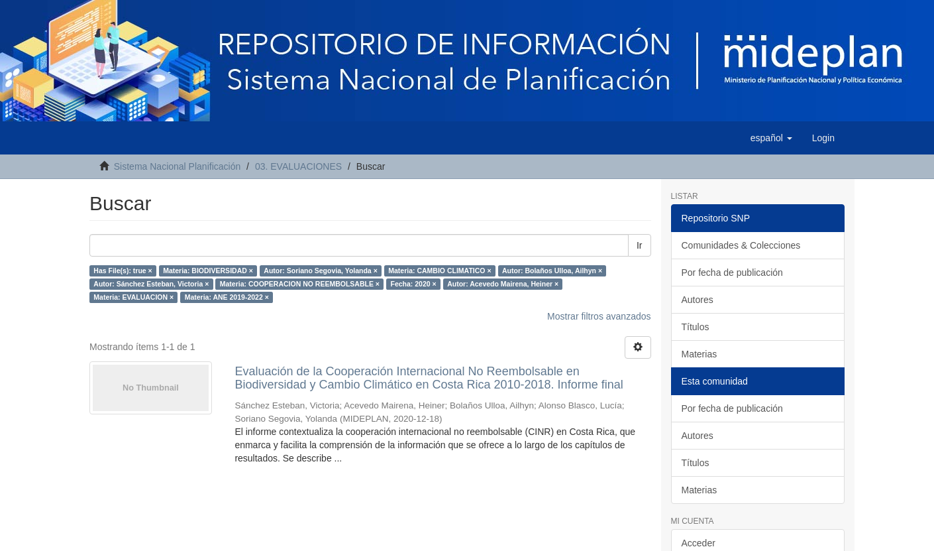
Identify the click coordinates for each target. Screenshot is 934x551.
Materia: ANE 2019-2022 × (227, 297)
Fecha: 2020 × (414, 284)
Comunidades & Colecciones (741, 245)
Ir (640, 245)
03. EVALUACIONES (298, 166)
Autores (697, 299)
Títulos (695, 327)
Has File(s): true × (122, 271)
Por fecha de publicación (732, 272)
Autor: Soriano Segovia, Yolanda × (320, 271)
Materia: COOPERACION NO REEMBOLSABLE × (300, 284)
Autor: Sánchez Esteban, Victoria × (151, 284)
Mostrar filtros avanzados (598, 316)
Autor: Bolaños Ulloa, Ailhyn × (552, 271)
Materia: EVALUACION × (133, 297)
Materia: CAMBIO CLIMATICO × (439, 271)
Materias (699, 354)
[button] (771, 137)
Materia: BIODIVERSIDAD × (208, 271)
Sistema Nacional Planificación (177, 166)
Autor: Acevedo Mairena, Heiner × (502, 284)
